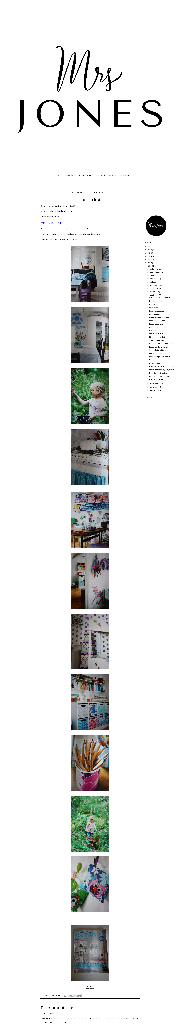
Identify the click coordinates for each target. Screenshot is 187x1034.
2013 (150, 259)
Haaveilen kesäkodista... (158, 373)
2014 (150, 256)
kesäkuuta (154, 288)
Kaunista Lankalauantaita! (159, 317)
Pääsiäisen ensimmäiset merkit (161, 360)
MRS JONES (70, 175)
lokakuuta (154, 275)
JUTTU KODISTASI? (86, 175)
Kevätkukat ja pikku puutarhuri (161, 356)
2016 (150, 249)
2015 (150, 253)
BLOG (60, 175)
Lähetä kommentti (51, 1013)
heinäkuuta (154, 285)
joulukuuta (154, 269)
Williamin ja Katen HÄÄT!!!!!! (160, 298)
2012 (150, 263)
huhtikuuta (154, 295)
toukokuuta (154, 292)
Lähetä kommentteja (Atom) (56, 1022)
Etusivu (90, 1018)
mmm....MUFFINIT (156, 334)
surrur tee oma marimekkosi (160, 343)
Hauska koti (154, 304)
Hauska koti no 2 (155, 301)
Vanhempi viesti (132, 1018)
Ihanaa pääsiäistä (156, 324)
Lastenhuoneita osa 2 (157, 321)
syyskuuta (154, 279)
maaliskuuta (155, 383)
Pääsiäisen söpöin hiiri (158, 311)
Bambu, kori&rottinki (157, 327)
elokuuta (153, 282)
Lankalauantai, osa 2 (157, 314)
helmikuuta (154, 387)
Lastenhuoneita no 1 (157, 330)
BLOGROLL (124, 175)
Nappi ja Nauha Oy (156, 363)
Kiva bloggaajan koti (157, 337)
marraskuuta (155, 272)
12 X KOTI (101, 175)
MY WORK (112, 175)
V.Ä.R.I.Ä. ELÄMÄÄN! (157, 340)
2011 (150, 266)
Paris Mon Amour (156, 379)
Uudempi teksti (47, 1018)
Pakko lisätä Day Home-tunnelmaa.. (163, 366)
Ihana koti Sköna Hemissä (159, 347)
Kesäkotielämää (155, 353)
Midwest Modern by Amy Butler (161, 370)
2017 (150, 246)
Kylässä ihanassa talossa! (159, 376)
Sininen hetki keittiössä (158, 350)
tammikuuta (155, 390)
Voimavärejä (154, 307)
